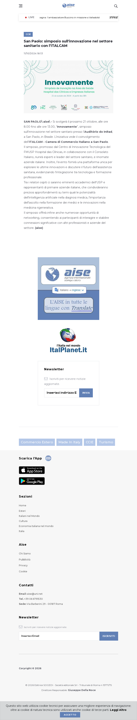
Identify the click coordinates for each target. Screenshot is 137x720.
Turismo (106, 442)
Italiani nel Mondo (29, 516)
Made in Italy (69, 442)
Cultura (23, 521)
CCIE (28, 34)
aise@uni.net (35, 593)
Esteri (22, 510)
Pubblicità (24, 559)
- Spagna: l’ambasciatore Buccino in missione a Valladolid (60, 17)
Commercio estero (37, 442)
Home (22, 505)
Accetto (70, 714)
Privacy (23, 565)
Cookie (23, 571)
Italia (21, 531)
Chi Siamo (25, 553)
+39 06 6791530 (33, 598)
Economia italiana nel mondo (36, 526)
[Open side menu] (20, 6)
